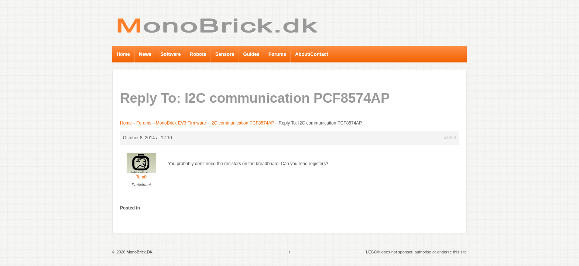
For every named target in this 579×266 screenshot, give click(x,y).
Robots (198, 54)
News (145, 54)
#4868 (450, 137)
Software (171, 54)
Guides (251, 54)
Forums (277, 54)
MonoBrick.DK (139, 252)
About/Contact (311, 54)
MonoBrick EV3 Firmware (181, 123)
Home (123, 54)
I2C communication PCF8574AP (242, 123)
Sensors (224, 54)
